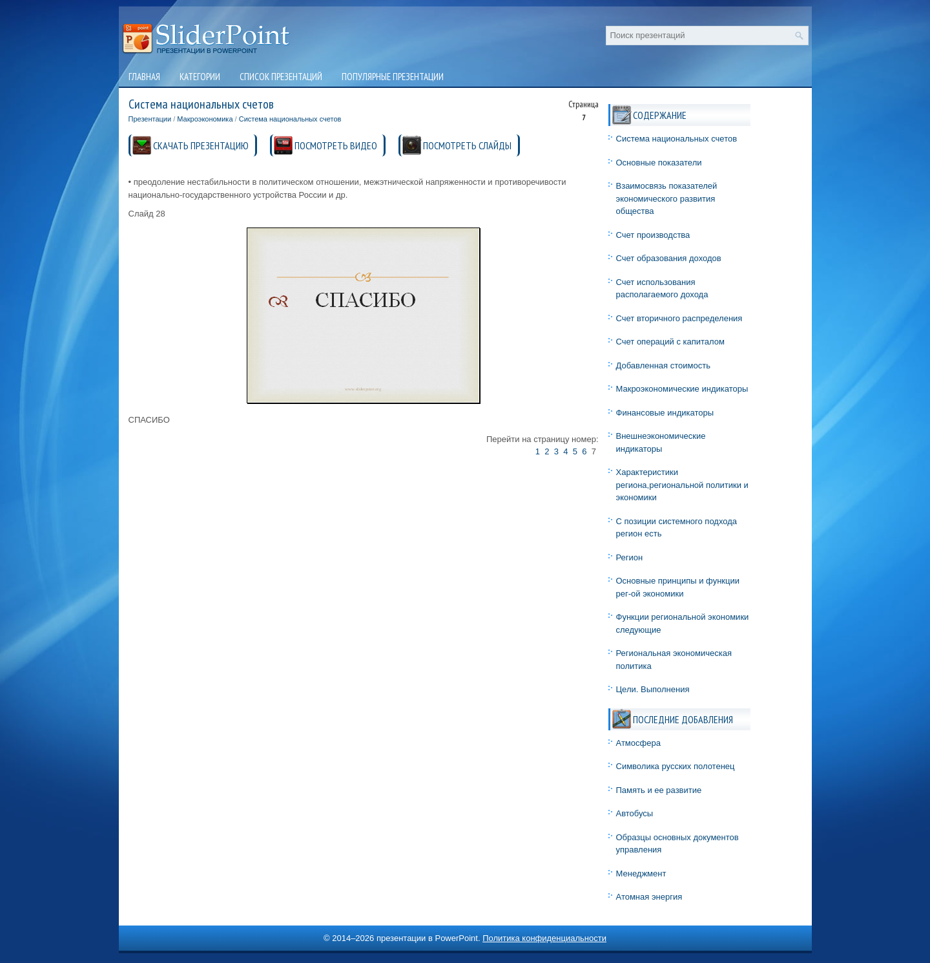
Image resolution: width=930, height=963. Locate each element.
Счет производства (653, 235)
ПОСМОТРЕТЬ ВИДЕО (335, 145)
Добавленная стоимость (663, 365)
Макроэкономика (204, 119)
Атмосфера (638, 743)
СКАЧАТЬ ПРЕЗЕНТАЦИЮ (201, 145)
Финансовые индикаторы (665, 413)
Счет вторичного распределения (679, 318)
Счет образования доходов (668, 258)
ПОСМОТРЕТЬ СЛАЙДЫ (467, 145)
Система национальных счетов (290, 119)
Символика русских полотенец (675, 766)
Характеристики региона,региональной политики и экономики (682, 484)
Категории (200, 76)
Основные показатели (659, 162)
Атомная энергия (649, 897)
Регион (629, 557)
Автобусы (635, 813)
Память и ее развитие (659, 790)
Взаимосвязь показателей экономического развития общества (667, 198)
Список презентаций (281, 76)
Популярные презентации (393, 76)
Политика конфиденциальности (544, 938)
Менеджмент (641, 873)
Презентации (150, 119)
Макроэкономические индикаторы (682, 389)
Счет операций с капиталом (670, 341)
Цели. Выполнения (653, 689)
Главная (144, 76)
